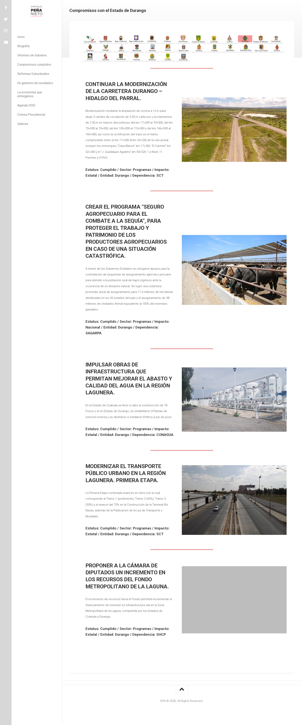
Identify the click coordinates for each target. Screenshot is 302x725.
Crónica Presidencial (31, 114)
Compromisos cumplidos (34, 64)
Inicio (21, 37)
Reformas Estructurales (33, 74)
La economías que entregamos (29, 94)
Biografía (23, 46)
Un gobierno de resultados (35, 83)
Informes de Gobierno (32, 55)
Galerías (22, 124)
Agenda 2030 (26, 105)
